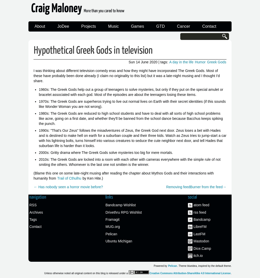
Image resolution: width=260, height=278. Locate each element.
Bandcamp (201, 219)
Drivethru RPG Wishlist (124, 212)
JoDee (63, 26)
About (40, 26)
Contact (209, 26)
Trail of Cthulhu (69, 178)
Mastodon (201, 241)
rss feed (199, 212)
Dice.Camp (202, 248)
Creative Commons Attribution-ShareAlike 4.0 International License (190, 273)
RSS (33, 205)
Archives (36, 212)
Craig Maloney (77, 10)
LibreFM (199, 227)
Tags (33, 219)
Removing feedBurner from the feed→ (196, 187)
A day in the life (181, 62)
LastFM (199, 234)
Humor (200, 62)
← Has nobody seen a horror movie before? (68, 187)
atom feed (201, 205)
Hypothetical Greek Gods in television (93, 51)
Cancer (183, 26)
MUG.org (113, 227)
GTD (160, 26)
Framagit (113, 219)
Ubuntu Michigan (119, 241)
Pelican (111, 234)
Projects (88, 26)
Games (137, 26)
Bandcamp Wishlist (121, 205)
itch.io (198, 256)
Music (113, 26)
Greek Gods (216, 62)
